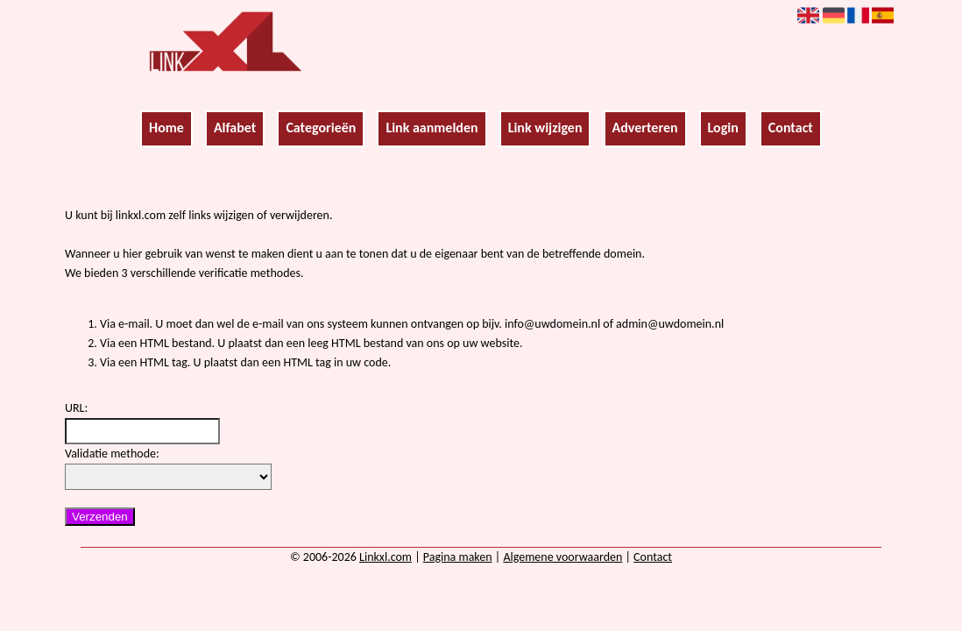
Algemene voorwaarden (562, 556)
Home (166, 127)
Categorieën (321, 127)
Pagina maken (457, 556)
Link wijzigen (545, 127)
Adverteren (645, 127)
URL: (76, 408)
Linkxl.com (385, 556)
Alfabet (235, 127)
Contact (790, 127)
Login (723, 127)
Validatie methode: (112, 453)
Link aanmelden (431, 127)
